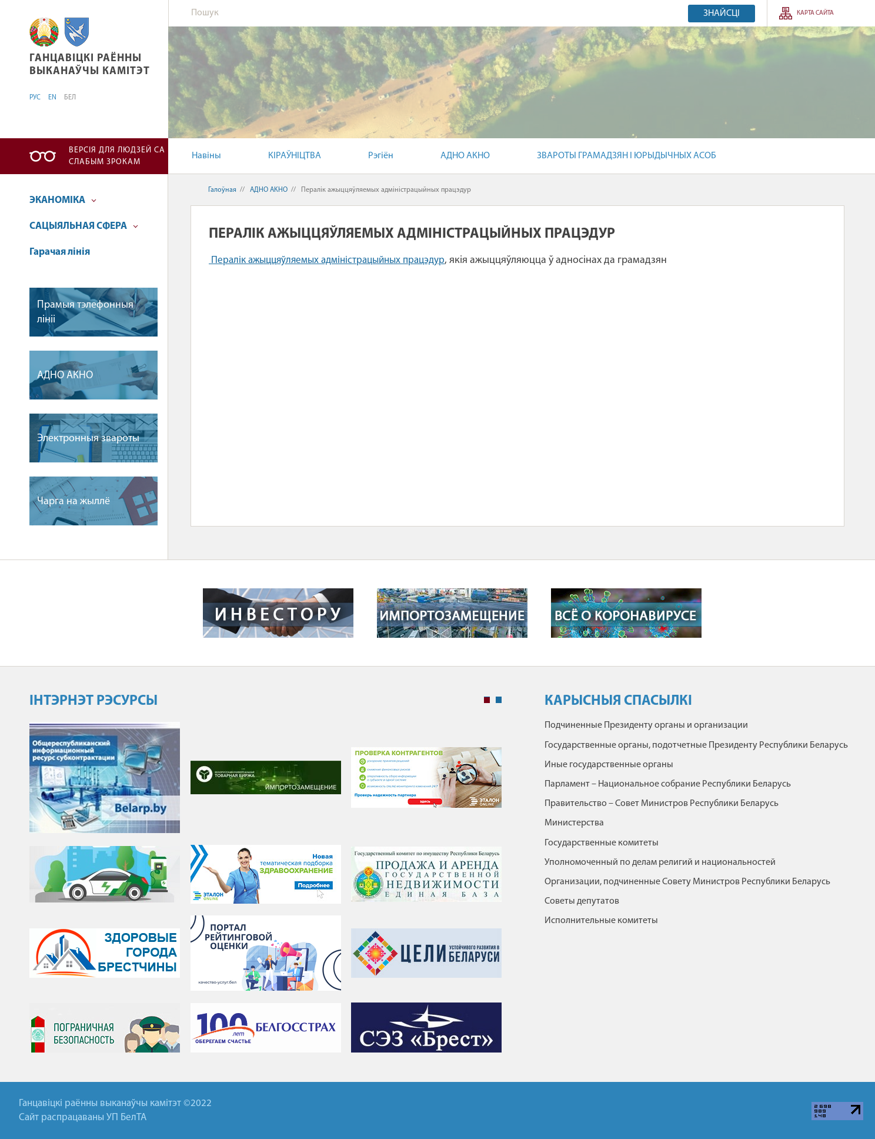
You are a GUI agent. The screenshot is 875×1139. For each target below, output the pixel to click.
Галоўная (222, 190)
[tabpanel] (265, 893)
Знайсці (721, 13)
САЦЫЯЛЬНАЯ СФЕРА (83, 226)
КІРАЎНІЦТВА (294, 156)
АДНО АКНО (465, 156)
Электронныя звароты (88, 438)
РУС (35, 97)
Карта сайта (815, 13)
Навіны (206, 156)
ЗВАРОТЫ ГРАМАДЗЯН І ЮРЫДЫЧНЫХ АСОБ (626, 156)
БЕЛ (70, 97)
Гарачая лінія (59, 252)
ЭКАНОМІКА (62, 200)
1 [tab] (487, 700)
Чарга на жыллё (73, 501)
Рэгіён (380, 156)
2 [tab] (499, 700)
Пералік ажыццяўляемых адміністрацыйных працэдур (328, 260)
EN (52, 97)
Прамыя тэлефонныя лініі (85, 312)
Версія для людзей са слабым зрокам (117, 156)
